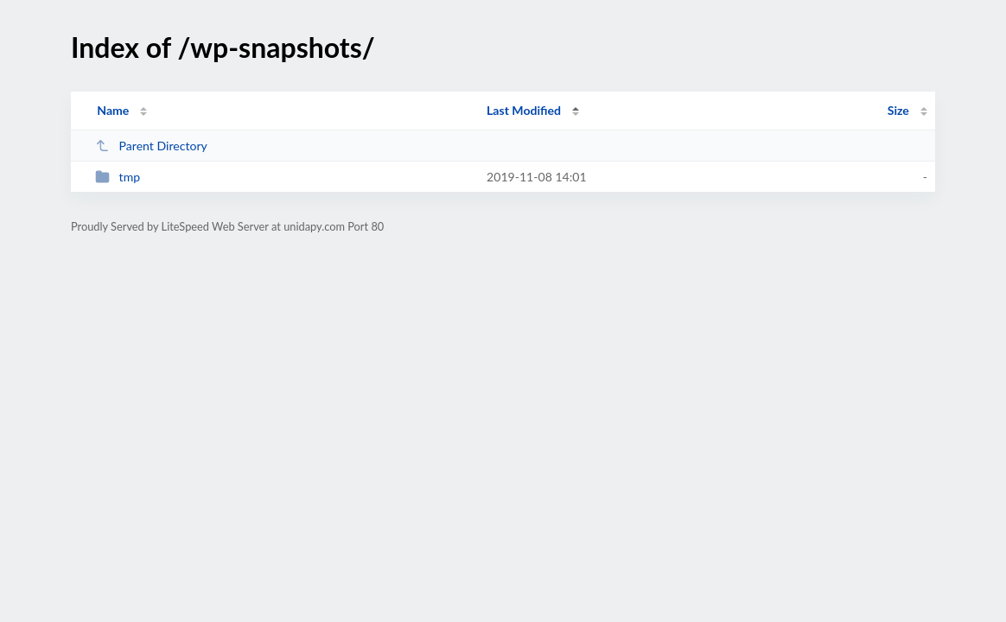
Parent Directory (151, 145)
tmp (117, 176)
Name (113, 110)
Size (898, 110)
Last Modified (524, 110)
